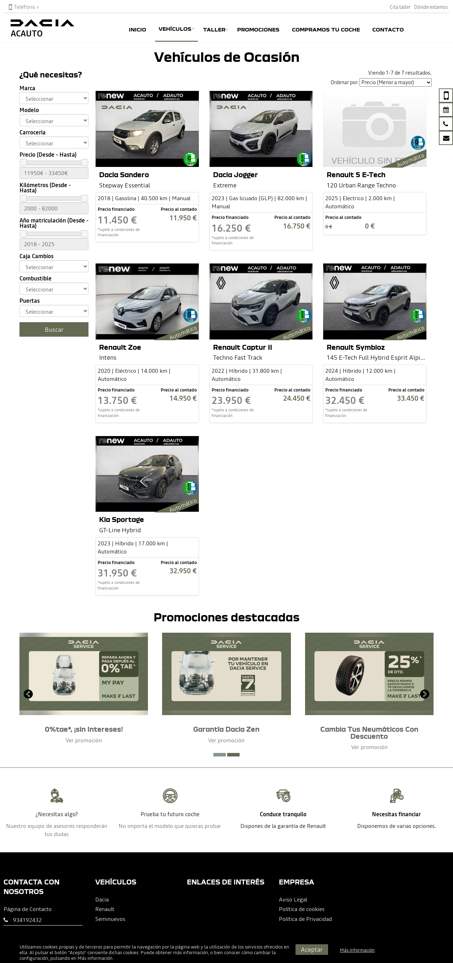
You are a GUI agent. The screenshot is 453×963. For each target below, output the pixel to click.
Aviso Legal (293, 899)
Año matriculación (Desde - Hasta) (53, 223)
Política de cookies (302, 909)
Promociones (258, 30)
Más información (95, 958)
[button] (219, 754)
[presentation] (28, 695)
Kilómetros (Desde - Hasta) (45, 187)
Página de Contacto (28, 909)
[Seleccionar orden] (396, 82)
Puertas (29, 300)
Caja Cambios (36, 256)
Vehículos (175, 28)
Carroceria (32, 132)
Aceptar (312, 949)
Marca (27, 88)
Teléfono (22, 7)
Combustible (35, 278)
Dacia (102, 899)
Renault (104, 909)
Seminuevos (110, 919)
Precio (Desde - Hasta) (47, 154)
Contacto (388, 30)
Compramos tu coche (326, 30)
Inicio (137, 30)
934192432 (27, 920)
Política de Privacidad (305, 919)
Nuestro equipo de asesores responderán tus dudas (56, 830)
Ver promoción (83, 740)
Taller (214, 30)
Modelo (29, 110)
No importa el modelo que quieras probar (170, 826)
